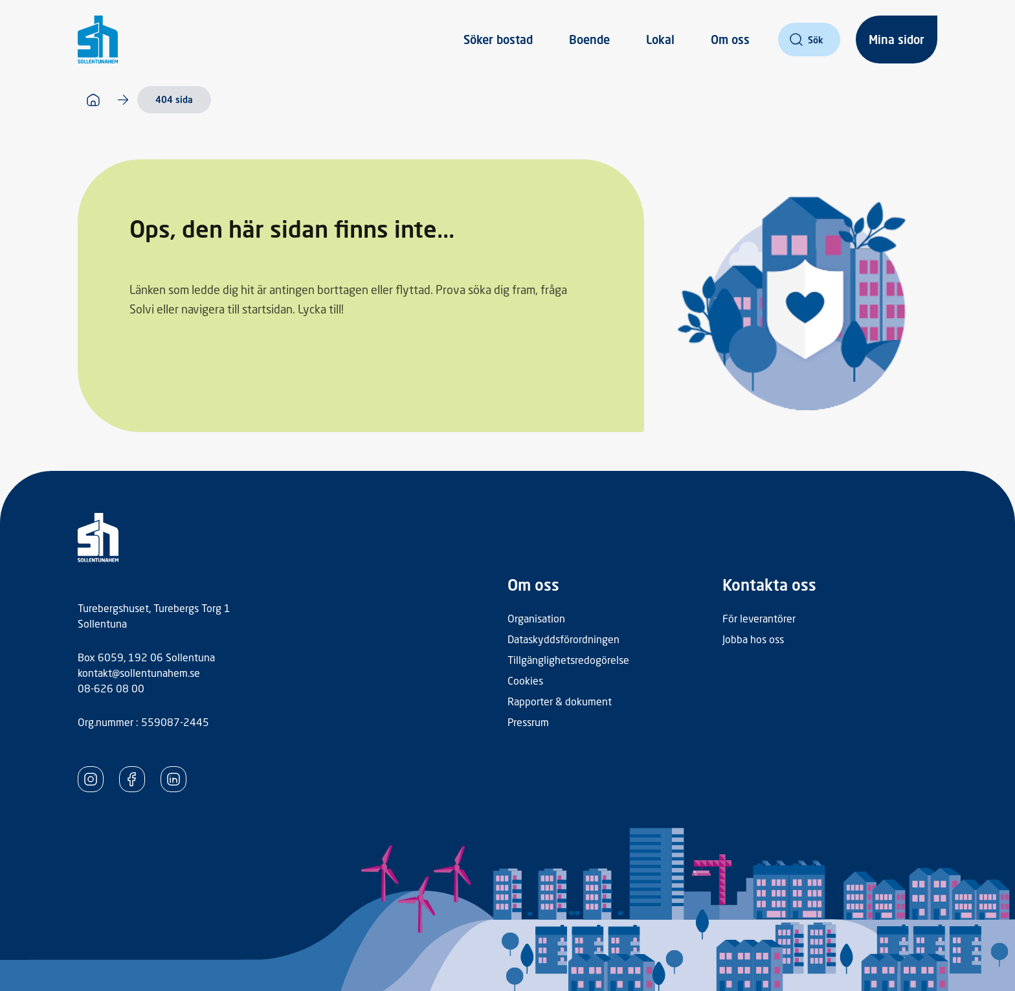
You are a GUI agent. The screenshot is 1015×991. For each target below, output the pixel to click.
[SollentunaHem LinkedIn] (173, 779)
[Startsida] (93, 99)
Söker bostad (498, 39)
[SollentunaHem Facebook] (132, 779)
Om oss (730, 39)
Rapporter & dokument (560, 701)
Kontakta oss (769, 584)
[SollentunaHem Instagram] (91, 779)
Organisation (536, 618)
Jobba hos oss (753, 639)
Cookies (525, 680)
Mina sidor (896, 39)
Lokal (660, 39)
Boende (589, 39)
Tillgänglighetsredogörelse (568, 660)
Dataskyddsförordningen (563, 639)
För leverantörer (759, 618)
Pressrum (528, 722)
